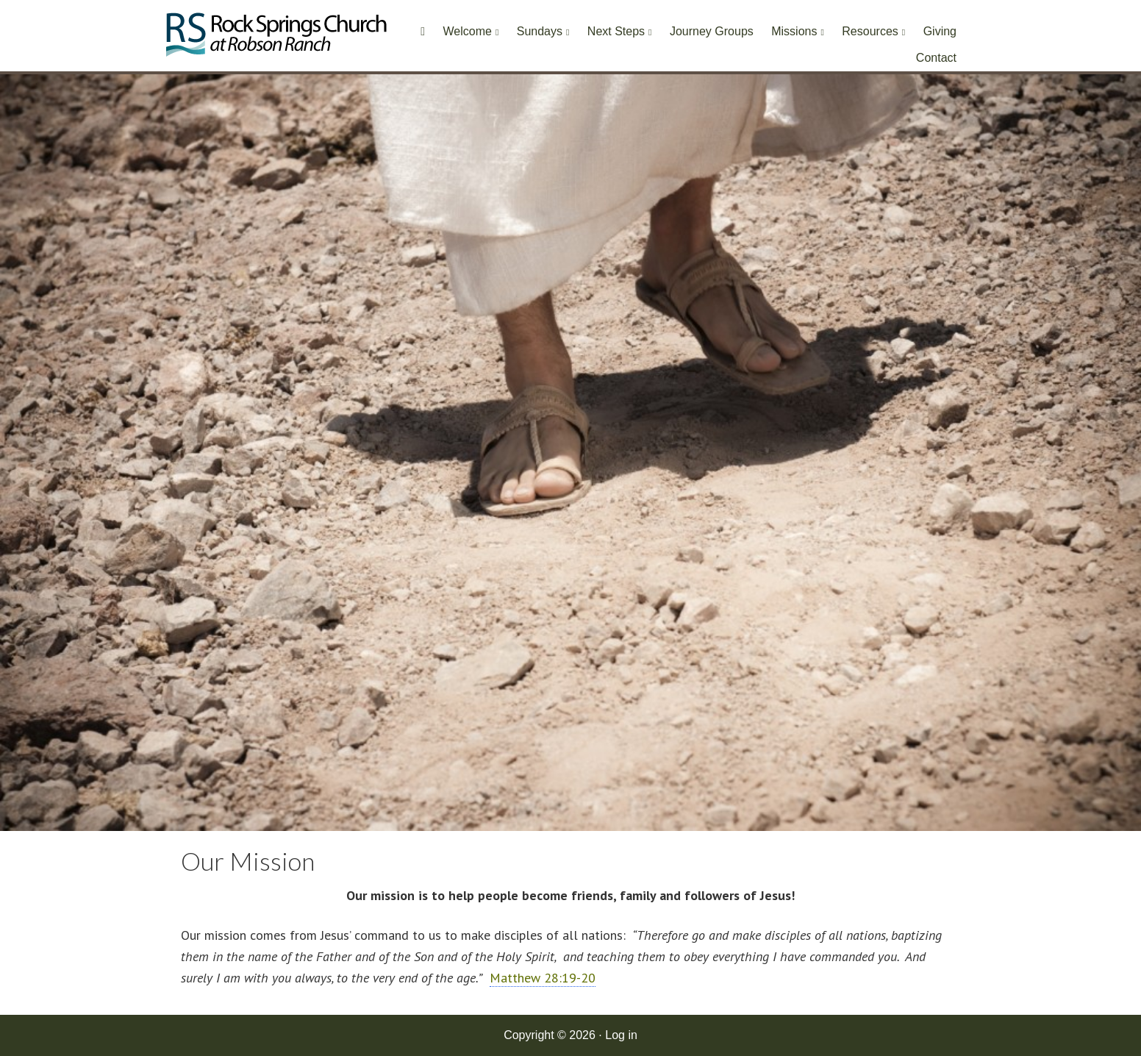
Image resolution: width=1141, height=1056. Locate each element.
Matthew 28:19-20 (542, 977)
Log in (621, 1035)
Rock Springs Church (276, 38)
